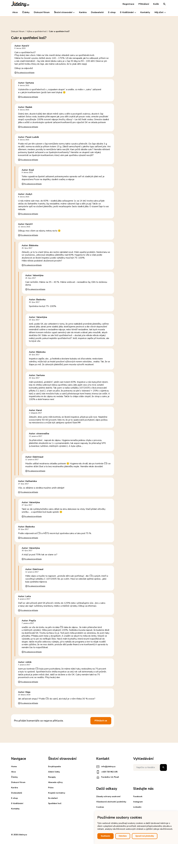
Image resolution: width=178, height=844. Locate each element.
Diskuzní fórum (42, 12)
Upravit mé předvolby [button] (144, 836)
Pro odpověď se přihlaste (25, 73)
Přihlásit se (101, 720)
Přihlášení (143, 4)
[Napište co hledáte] (150, 767)
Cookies (100, 807)
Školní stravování (64, 12)
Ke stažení (53, 798)
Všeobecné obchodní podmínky (111, 801)
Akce (15, 12)
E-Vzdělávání (128, 12)
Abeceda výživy (55, 782)
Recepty (52, 777)
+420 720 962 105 (107, 772)
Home (14, 766)
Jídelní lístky (54, 771)
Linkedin (137, 807)
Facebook (137, 796)
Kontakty (145, 12)
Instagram (138, 801)
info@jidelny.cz (106, 766)
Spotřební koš (54, 803)
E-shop (112, 12)
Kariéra (82, 12)
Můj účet (160, 12)
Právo (51, 787)
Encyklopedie (54, 766)
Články (25, 12)
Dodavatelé (97, 12)
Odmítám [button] (123, 836)
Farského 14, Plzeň (107, 777)
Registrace (128, 4)
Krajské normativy (56, 793)
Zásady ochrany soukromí (108, 796)
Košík (156, 4)
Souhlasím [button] (105, 836)
